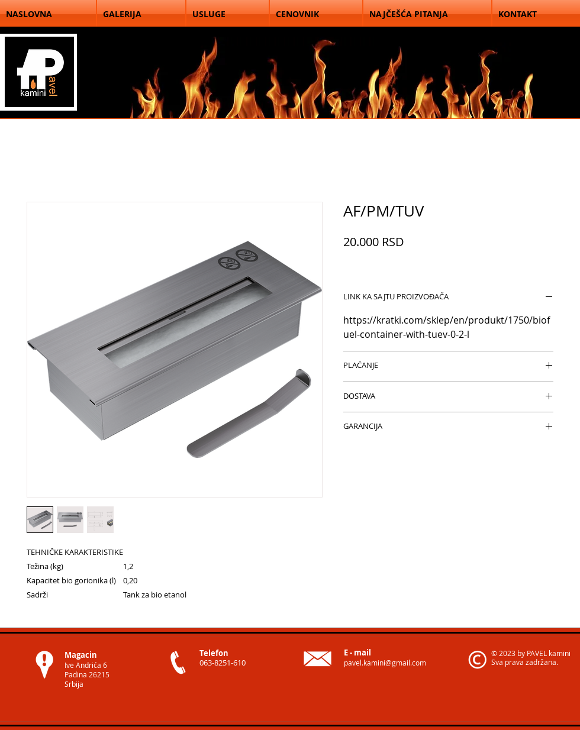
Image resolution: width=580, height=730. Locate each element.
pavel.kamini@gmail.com (385, 662)
